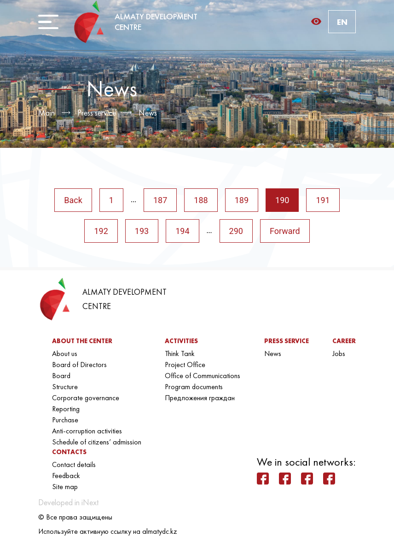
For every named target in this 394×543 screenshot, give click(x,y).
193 (142, 231)
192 (101, 231)
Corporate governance (85, 398)
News (148, 112)
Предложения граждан (200, 398)
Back (73, 200)
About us (64, 353)
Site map (65, 486)
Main (46, 112)
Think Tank (180, 353)
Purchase (65, 420)
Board (61, 375)
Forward (285, 231)
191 (323, 200)
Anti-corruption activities (87, 431)
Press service (96, 112)
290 (236, 231)
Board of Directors (79, 364)
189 (242, 200)
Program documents (194, 386)
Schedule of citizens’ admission (96, 442)
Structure (65, 386)
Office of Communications (202, 375)
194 (182, 231)
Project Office (185, 364)
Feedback (66, 475)
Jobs (338, 353)
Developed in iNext (68, 502)
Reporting (66, 409)
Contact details (74, 464)
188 (201, 200)
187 (160, 200)
